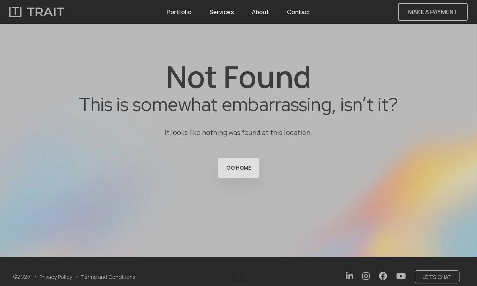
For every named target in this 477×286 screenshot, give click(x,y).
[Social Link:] (349, 276)
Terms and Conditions (108, 276)
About (260, 12)
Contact (298, 12)
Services (221, 12)
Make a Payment (433, 12)
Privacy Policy (56, 276)
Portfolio (179, 12)
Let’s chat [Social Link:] (437, 276)
